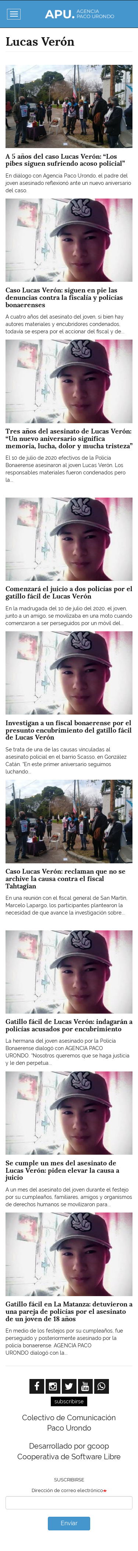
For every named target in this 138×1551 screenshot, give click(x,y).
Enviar (69, 1523)
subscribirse (69, 1401)
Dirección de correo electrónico (67, 1490)
